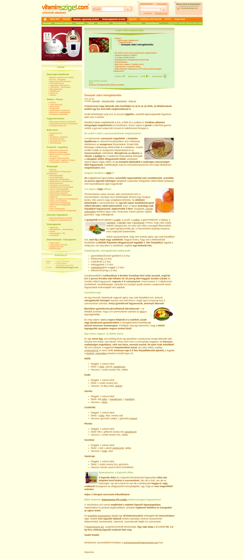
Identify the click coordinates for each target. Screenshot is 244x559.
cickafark (110, 222)
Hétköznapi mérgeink (59, 193)
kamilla (122, 222)
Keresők (47, 23)
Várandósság (55, 143)
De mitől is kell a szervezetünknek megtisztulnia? (136, 53)
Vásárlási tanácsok (58, 126)
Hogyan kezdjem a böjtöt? (126, 55)
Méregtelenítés (56, 89)
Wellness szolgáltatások (60, 112)
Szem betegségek (57, 209)
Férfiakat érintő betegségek (61, 187)
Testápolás (54, 235)
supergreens (121, 101)
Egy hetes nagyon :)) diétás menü (129, 64)
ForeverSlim (136, 23)
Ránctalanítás (120, 23)
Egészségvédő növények (60, 81)
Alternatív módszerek (59, 150)
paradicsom (119, 366)
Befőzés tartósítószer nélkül (62, 77)
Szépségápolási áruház (113, 19)
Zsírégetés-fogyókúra (59, 114)
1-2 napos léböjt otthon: (125, 57)
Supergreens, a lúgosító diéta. (128, 67)
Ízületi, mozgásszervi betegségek (64, 199)
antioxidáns (90, 211)
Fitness (53, 102)
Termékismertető (57, 139)
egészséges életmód (58, 245)
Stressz (53, 207)
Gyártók (133, 19)
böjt (127, 114)
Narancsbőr (103, 23)
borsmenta (139, 222)
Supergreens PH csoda (114, 499)
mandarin (130, 399)
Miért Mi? (55, 19)
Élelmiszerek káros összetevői (63, 122)
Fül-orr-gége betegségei (60, 191)
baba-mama (55, 243)
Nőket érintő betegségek (60, 205)
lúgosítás (96, 101)
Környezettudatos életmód (61, 218)
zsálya (136, 219)
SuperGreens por (95, 526)
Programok (54, 108)
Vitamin (53, 95)
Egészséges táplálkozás (127, 40)
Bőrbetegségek (56, 175)
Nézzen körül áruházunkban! (188, 4)
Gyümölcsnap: (121, 62)
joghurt (118, 386)
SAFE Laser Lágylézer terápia (62, 160)
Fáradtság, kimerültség (59, 185)
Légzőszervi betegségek (60, 203)
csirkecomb (118, 448)
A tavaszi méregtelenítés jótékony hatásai (106, 85)
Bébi (52, 135)
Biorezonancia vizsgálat (60, 154)
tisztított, (90, 353)
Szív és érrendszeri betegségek (63, 210)
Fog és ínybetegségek (59, 189)
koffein (98, 156)
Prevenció (54, 156)
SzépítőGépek (152, 23)
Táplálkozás (55, 91)
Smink (52, 231)
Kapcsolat (180, 19)
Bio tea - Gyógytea (58, 79)
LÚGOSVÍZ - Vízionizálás (60, 87)
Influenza (54, 197)
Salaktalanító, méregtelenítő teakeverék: (132, 60)
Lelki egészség (56, 104)
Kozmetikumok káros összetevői (64, 124)
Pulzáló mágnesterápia (59, 158)
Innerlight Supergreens (99, 515)
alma (142, 311)
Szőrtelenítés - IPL (57, 233)
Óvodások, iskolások (59, 137)
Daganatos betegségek (59, 179)
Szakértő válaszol (63, 23)
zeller (104, 399)
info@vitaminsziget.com (67, 267)
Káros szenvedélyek (58, 201)
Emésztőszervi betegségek (61, 181)
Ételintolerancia (56, 183)
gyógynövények (56, 247)
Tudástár (80, 23)
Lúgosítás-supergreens (60, 85)
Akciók (66, 19)
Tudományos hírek (58, 141)
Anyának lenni (56, 133)
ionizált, (149, 208)
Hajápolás (54, 227)
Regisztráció (162, 4)
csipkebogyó (97, 267)
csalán (117, 219)
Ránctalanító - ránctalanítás (61, 229)
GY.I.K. (168, 19)
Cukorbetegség (56, 177)
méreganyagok (107, 101)
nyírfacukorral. (91, 350)
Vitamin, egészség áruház (86, 19)
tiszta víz (132, 101)
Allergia (53, 169)
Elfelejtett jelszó (161, 13)
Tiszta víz (54, 93)
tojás (101, 366)
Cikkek (91, 23)
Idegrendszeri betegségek (61, 195)
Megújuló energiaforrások (61, 220)
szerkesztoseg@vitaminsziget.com (140, 542)
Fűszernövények (57, 83)
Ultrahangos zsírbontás (60, 110)
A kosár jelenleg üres (189, 8)
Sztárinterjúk (55, 249)
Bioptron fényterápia (58, 152)
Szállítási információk (151, 19)
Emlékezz (148, 13)
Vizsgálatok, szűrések (59, 162)
